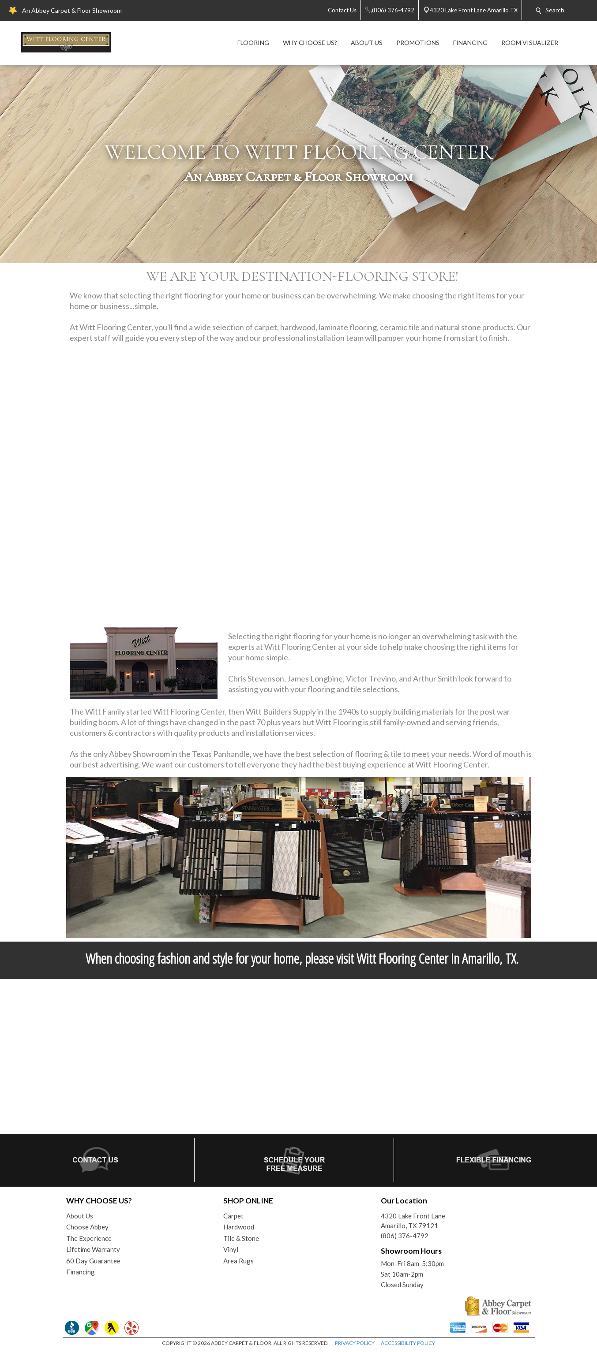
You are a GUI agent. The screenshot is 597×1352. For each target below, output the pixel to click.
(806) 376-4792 (404, 1236)
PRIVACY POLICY (355, 1343)
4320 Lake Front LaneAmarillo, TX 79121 (413, 1221)
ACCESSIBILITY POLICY (408, 1343)
